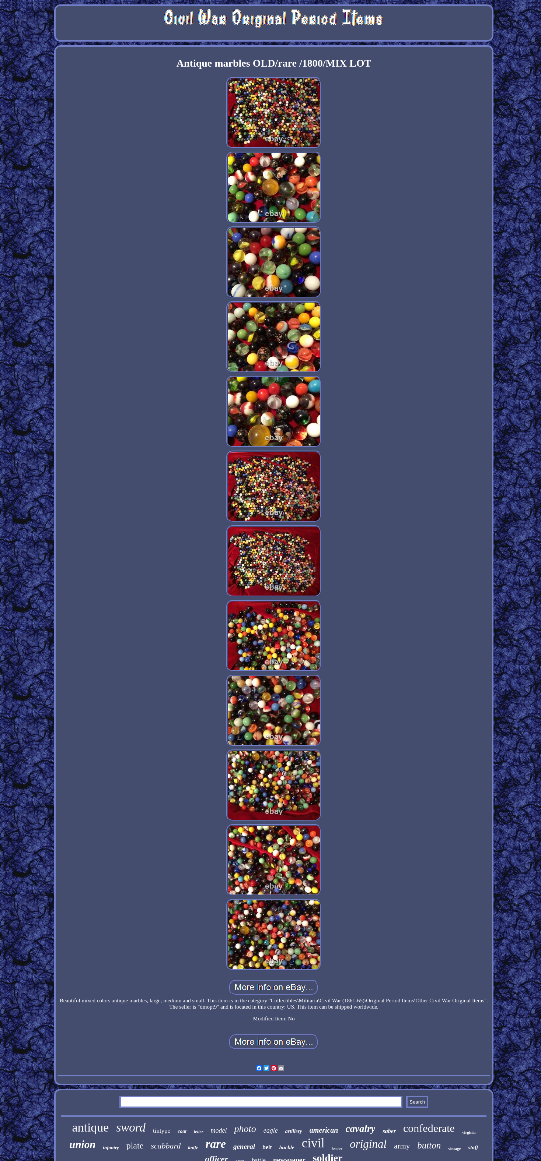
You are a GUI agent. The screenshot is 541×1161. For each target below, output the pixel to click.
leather (337, 1149)
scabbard (166, 1145)
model (219, 1130)
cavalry (360, 1128)
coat (182, 1131)
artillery (293, 1131)
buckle (286, 1147)
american (324, 1130)
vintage (454, 1148)
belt (267, 1147)
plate (135, 1145)
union (82, 1144)
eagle (270, 1130)
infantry (111, 1147)
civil (313, 1143)
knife (193, 1147)
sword (130, 1127)
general (244, 1146)
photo (245, 1128)
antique (90, 1127)
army (402, 1145)
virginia (469, 1132)
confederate (429, 1128)
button (429, 1145)
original (368, 1143)
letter (198, 1131)
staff (473, 1147)
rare (216, 1143)
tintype (161, 1130)
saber (389, 1131)
